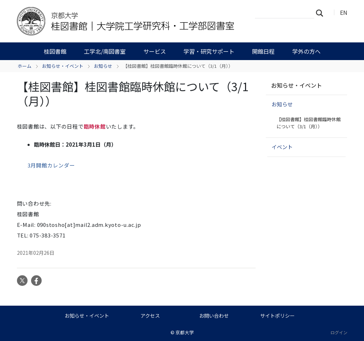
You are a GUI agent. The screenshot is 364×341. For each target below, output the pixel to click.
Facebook (36, 280)
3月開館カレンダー (51, 165)
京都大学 (184, 332)
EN (343, 12)
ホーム (24, 66)
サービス (154, 51)
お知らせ (103, 66)
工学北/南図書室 (105, 51)
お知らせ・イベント (62, 66)
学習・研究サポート (209, 51)
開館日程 (263, 51)
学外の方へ (306, 51)
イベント (282, 147)
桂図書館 (55, 51)
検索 (321, 12)
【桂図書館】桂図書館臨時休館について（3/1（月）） (308, 123)
